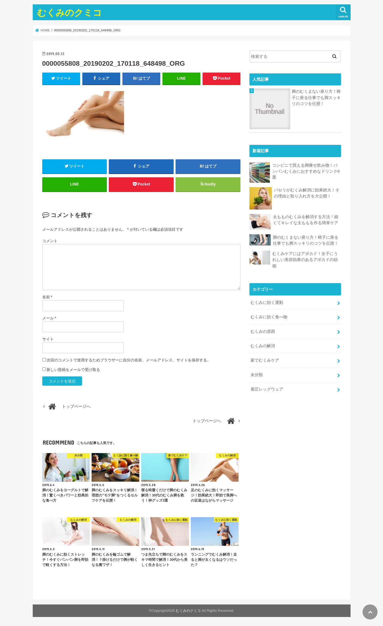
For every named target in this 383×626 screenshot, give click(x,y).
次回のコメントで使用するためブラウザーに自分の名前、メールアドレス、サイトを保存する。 (129, 360)
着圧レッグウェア (267, 389)
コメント (50, 241)
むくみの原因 (263, 331)
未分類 (257, 374)
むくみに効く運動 (267, 302)
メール (49, 318)
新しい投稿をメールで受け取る (73, 370)
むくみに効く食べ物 (269, 317)
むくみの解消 (263, 345)
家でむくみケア (265, 360)
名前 (47, 297)
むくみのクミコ (69, 12)
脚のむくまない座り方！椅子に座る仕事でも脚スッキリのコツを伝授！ (316, 97)
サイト (48, 339)
